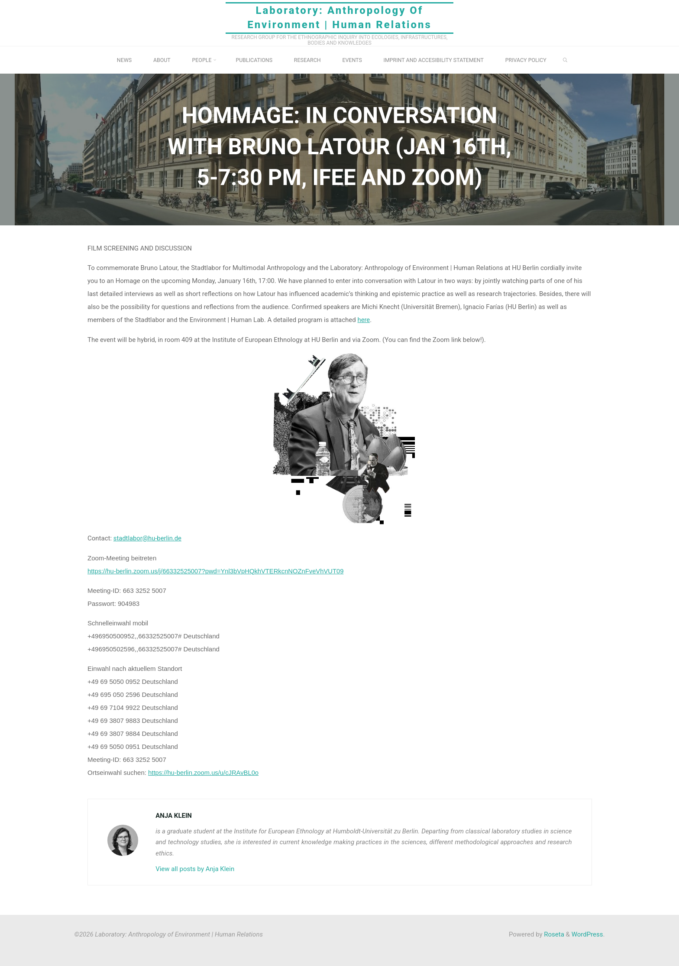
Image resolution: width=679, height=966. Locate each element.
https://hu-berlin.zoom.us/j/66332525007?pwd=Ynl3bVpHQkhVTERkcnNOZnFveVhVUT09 (217, 570)
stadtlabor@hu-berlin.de (147, 538)
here (363, 320)
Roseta (553, 933)
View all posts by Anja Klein (194, 868)
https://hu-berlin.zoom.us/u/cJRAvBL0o (204, 772)
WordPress (587, 933)
